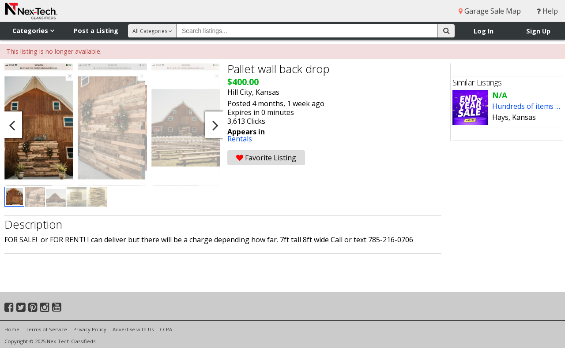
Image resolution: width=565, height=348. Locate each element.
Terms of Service (46, 329)
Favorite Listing (266, 158)
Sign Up (538, 31)
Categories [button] (33, 30)
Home (11, 329)
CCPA (166, 329)
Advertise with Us (133, 329)
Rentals (239, 139)
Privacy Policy (89, 329)
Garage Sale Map (490, 11)
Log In (483, 31)
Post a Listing (96, 30)
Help (547, 11)
